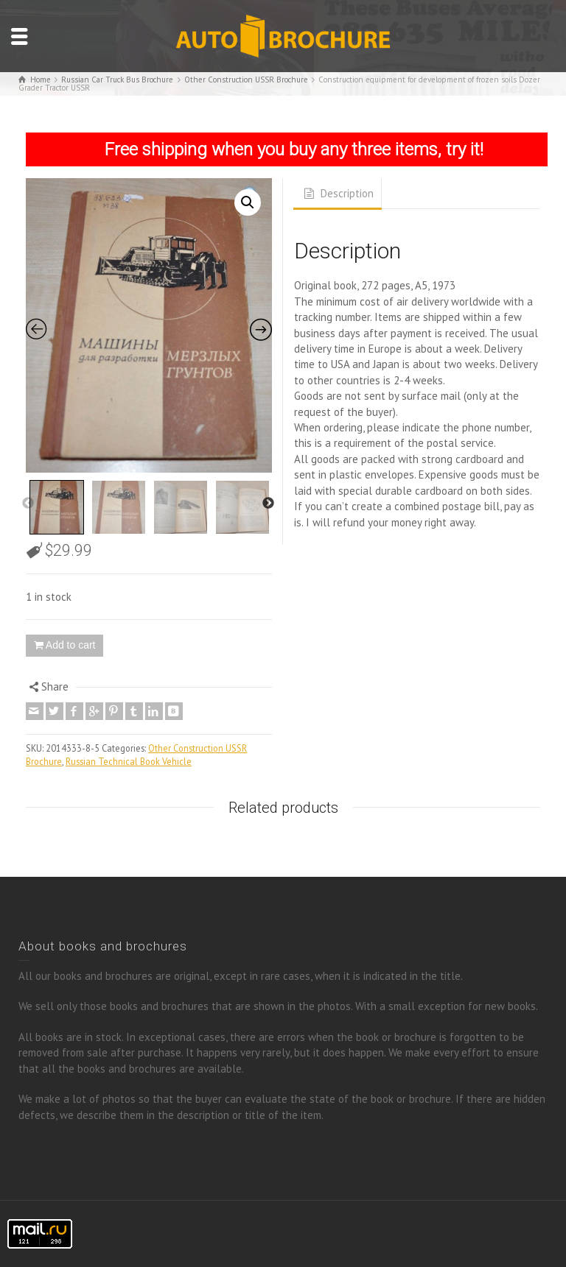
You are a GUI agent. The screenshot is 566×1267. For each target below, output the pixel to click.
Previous (28, 503)
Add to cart (71, 645)
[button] (247, 202)
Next (268, 503)
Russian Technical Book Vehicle (129, 761)
